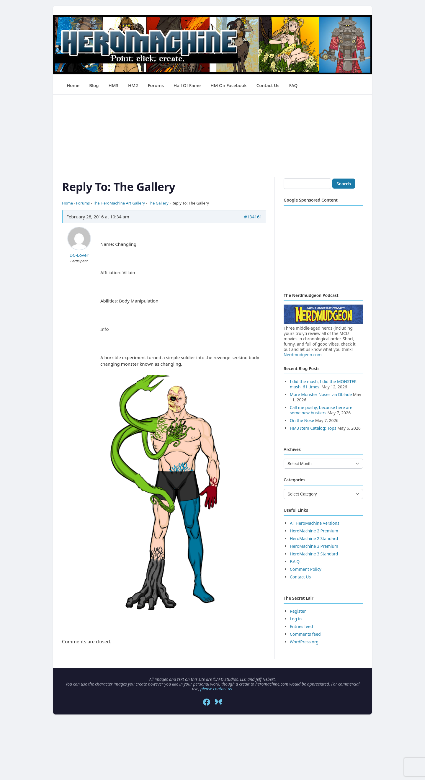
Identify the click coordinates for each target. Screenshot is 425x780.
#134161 (253, 217)
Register (298, 611)
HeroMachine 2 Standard (314, 538)
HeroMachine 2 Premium (314, 531)
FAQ (293, 85)
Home (73, 85)
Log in (296, 619)
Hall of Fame (187, 85)
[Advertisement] (212, 136)
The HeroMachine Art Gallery (119, 203)
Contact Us (267, 85)
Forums (156, 85)
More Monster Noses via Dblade (321, 394)
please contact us (216, 688)
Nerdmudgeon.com (303, 354)
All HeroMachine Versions (314, 523)
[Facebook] (206, 702)
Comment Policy (305, 569)
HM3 (114, 85)
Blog (94, 85)
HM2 (133, 85)
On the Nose (302, 420)
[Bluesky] (218, 702)
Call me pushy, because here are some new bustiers (321, 410)
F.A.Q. (295, 561)
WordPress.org (304, 642)
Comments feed (305, 634)
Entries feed (301, 626)
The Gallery (158, 203)
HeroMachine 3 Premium (314, 546)
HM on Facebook (228, 85)
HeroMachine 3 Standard (314, 554)
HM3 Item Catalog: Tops (313, 428)
